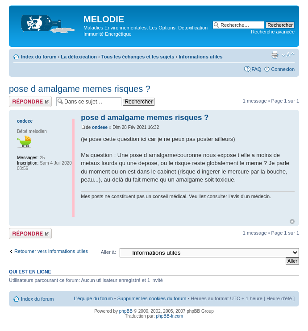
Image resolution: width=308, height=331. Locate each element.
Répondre (30, 101)
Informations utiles (200, 56)
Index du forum (38, 56)
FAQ (256, 69)
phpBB (126, 311)
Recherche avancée (273, 31)
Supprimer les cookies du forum (152, 298)
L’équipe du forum (93, 298)
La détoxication (79, 56)
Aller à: (108, 252)
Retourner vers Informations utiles (51, 251)
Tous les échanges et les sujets (138, 56)
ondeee (100, 127)
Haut (292, 221)
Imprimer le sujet (274, 55)
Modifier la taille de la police (288, 55)
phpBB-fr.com (169, 316)
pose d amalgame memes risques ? (79, 89)
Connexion (283, 69)
